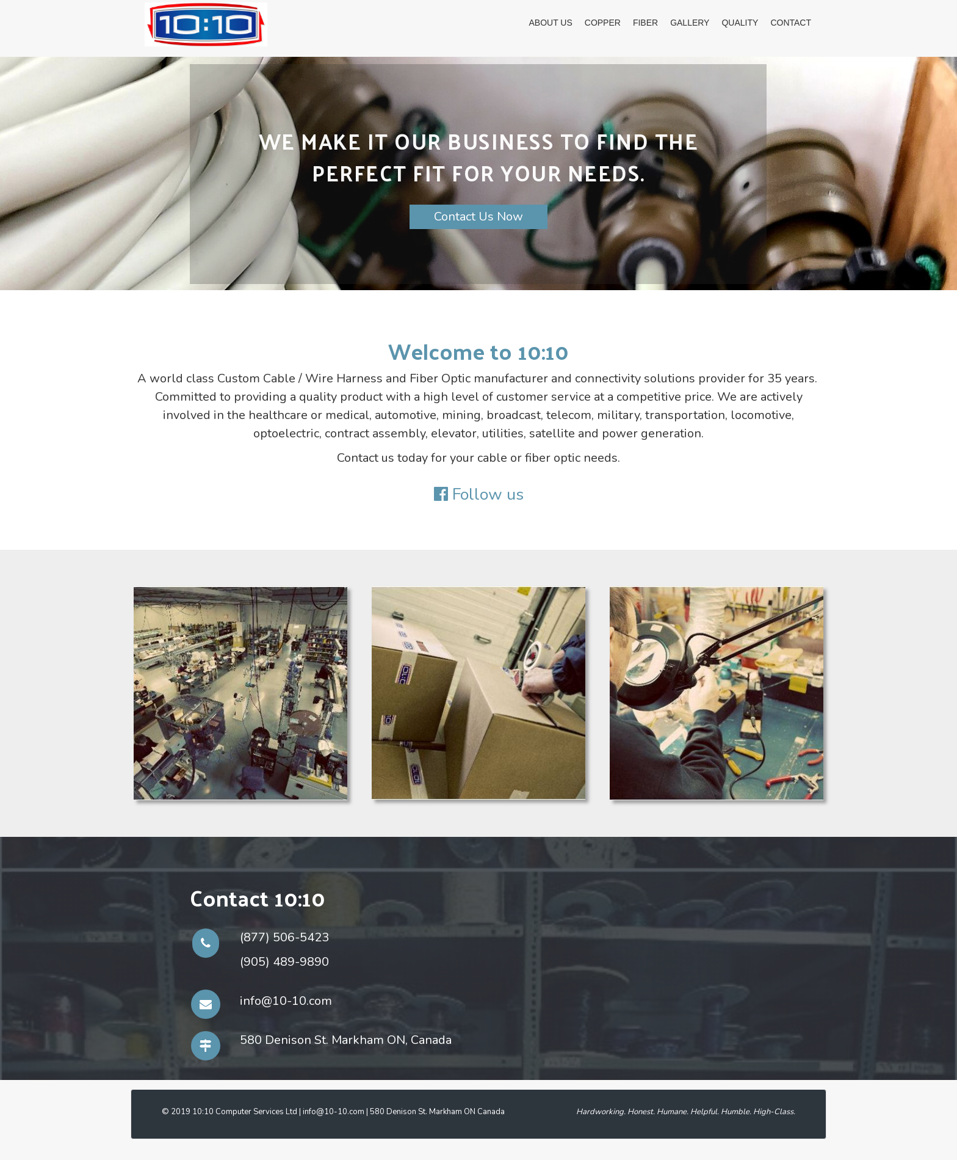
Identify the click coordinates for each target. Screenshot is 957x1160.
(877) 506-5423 (284, 937)
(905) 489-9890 (284, 962)
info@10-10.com (286, 1001)
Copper (603, 22)
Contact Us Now (478, 216)
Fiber (645, 22)
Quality (739, 22)
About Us (550, 22)
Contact (790, 22)
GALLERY (689, 22)
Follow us (488, 494)
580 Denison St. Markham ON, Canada (346, 1040)
